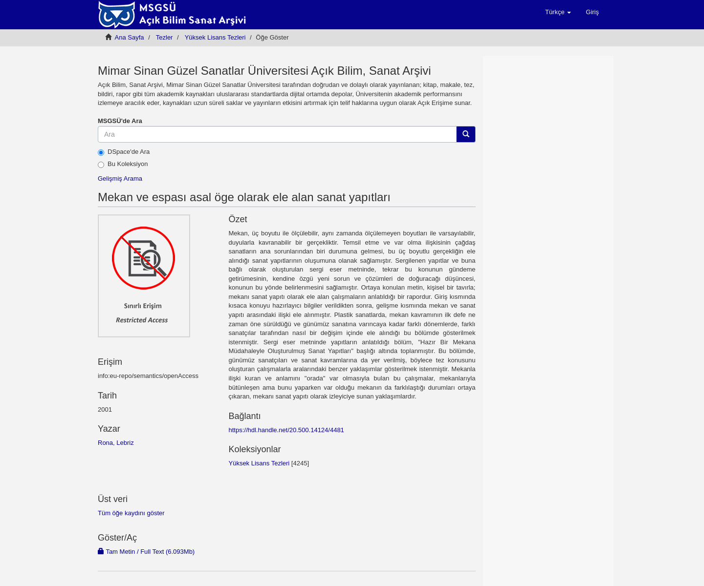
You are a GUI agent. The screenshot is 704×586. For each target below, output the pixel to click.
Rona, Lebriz (116, 442)
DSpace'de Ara (124, 152)
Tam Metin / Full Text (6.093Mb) (146, 551)
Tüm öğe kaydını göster (131, 513)
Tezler (164, 37)
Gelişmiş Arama (120, 178)
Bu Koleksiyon (123, 164)
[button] (558, 12)
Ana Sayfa (129, 37)
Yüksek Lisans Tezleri (215, 37)
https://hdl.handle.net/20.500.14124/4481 (286, 430)
